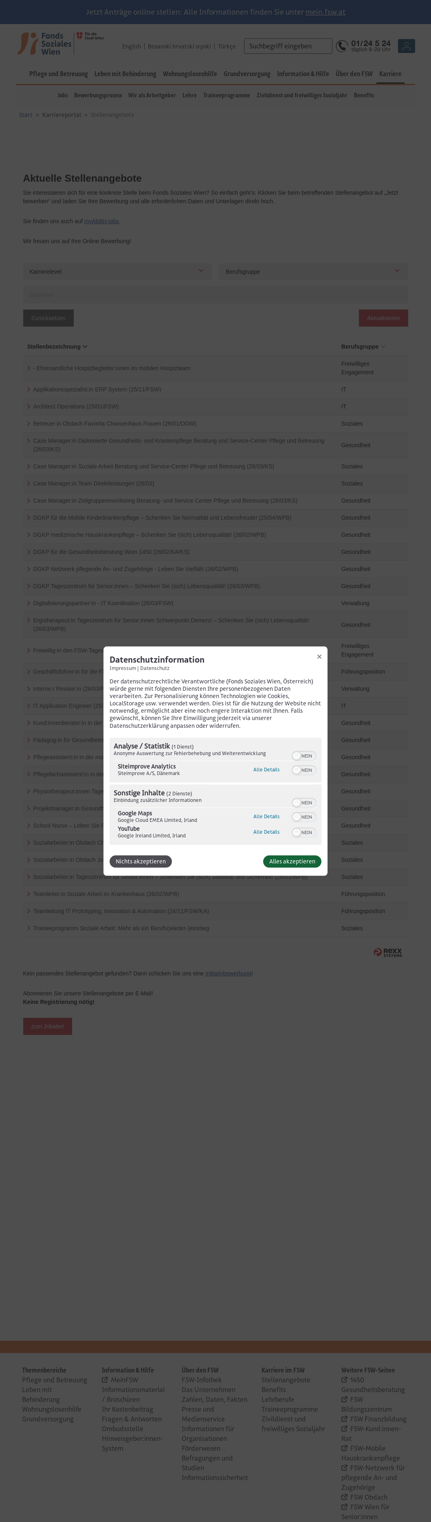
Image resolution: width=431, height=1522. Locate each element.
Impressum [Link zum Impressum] (123, 668)
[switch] (304, 755)
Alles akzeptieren (292, 861)
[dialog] (215, 761)
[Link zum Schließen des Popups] (319, 656)
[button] (296, 756)
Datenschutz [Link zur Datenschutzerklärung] (154, 668)
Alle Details (266, 769)
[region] (215, 792)
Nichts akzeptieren (141, 861)
